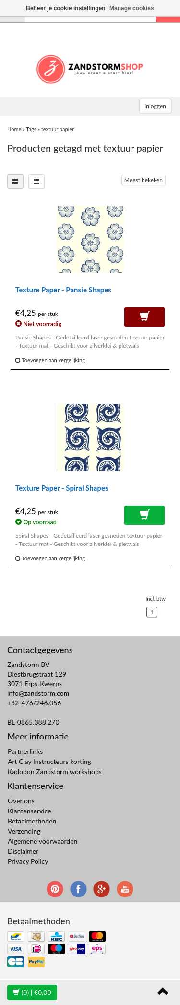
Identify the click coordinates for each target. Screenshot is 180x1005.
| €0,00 (32, 992)
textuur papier (57, 129)
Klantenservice (29, 811)
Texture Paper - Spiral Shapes (61, 488)
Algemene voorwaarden (42, 841)
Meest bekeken (143, 179)
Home (14, 129)
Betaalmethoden (32, 821)
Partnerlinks (25, 751)
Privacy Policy (28, 861)
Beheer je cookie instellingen (65, 8)
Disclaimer (23, 851)
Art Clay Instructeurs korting (49, 761)
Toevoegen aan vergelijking (50, 360)
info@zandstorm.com (38, 693)
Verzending (24, 831)
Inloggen (155, 105)
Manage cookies (131, 8)
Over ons (21, 801)
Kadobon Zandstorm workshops (55, 771)
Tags (31, 129)
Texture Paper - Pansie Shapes (63, 289)
